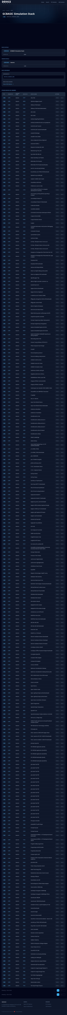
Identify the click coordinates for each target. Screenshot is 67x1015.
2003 (24, 739)
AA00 (24, 925)
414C (24, 112)
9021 (24, 212)
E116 (24, 313)
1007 (24, 295)
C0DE (24, 533)
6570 (24, 444)
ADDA (24, 601)
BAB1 (24, 309)
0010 (24, 817)
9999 (24, 894)
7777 (24, 198)
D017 (24, 316)
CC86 (24, 583)
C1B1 (24, 186)
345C (24, 530)
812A (24, 260)
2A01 (24, 657)
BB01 (24, 515)
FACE (24, 854)
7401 (24, 150)
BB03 (24, 508)
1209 (9, 97)
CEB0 (24, 519)
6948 (24, 671)
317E (24, 205)
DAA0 (24, 267)
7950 (24, 757)
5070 (24, 954)
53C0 (24, 901)
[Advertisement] (33, 33)
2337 (24, 97)
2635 (24, 929)
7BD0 (24, 824)
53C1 (24, 897)
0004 (24, 775)
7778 (24, 202)
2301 (24, 494)
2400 (24, 743)
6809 (24, 975)
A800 (24, 957)
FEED (24, 847)
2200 (24, 288)
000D (24, 806)
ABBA (24, 209)
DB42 (24, 274)
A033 (24, 133)
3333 (24, 559)
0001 (24, 764)
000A (24, 796)
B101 (24, 440)
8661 (24, 843)
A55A (24, 342)
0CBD (24, 122)
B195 (24, 338)
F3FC (24, 281)
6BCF (24, 157)
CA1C (24, 537)
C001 (24, 238)
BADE (24, 915)
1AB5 (24, 126)
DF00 (24, 248)
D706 (24, 939)
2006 (24, 366)
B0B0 (24, 636)
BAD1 (24, 381)
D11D (24, 544)
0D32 (24, 678)
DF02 (24, 245)
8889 (24, 164)
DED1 (24, 580)
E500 (24, 377)
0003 (24, 771)
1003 (24, 426)
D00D (24, 640)
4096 (24, 234)
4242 (24, 548)
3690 (24, 522)
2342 (24, 119)
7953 (24, 750)
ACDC (24, 370)
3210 (24, 717)
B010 (24, 437)
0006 (24, 782)
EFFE (24, 302)
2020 (24, 178)
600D (24, 576)
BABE (24, 171)
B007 (24, 552)
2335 (24, 827)
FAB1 (24, 725)
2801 (24, 320)
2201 (24, 292)
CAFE (24, 395)
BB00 (24, 512)
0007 (24, 785)
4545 (24, 943)
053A (24, 388)
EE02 (24, 330)
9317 (24, 968)
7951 (24, 746)
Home (42, 2)
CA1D (24, 540)
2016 (24, 223)
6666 (24, 978)
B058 (24, 633)
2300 (24, 498)
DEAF (24, 216)
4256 (24, 227)
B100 (24, 862)
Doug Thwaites (19, 1011)
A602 (24, 876)
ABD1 (24, 710)
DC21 (24, 345)
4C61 (24, 608)
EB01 (24, 880)
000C (24, 803)
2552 (24, 850)
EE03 (24, 327)
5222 (24, 982)
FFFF (24, 566)
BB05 (24, 501)
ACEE (24, 693)
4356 (24, 231)
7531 (24, 839)
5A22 (24, 398)
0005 (24, 778)
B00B (24, 219)
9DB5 (24, 729)
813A (24, 594)
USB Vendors (62, 2)
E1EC (24, 349)
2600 (24, 573)
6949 (24, 668)
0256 (24, 904)
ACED (24, 696)
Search (47, 2)
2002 (24, 736)
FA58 (24, 108)
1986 (24, 277)
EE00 (24, 334)
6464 (24, 306)
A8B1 (24, 412)
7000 (24, 911)
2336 (24, 831)
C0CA (24, 459)
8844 (24, 664)
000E (24, 810)
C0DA (24, 643)
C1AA (24, 858)
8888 (24, 161)
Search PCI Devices (28, 1004)
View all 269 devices (8, 84)
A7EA (24, 136)
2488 (24, 732)
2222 (24, 562)
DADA (24, 869)
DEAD (24, 182)
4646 (24, 950)
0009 (24, 792)
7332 (24, 256)
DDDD (24, 961)
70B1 (24, 971)
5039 (24, 352)
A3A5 (24, 626)
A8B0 (24, 409)
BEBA (24, 922)
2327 (24, 466)
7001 (24, 908)
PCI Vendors (54, 2)
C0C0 (24, 374)
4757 (24, 194)
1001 (24, 416)
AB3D (24, 101)
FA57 (24, 104)
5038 (24, 356)
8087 (24, 615)
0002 (24, 767)
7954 (24, 753)
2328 (24, 470)
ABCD (24, 890)
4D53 (24, 611)
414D (24, 115)
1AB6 (24, 129)
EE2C (24, 456)
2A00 (24, 661)
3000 (24, 569)
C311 (24, 154)
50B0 (24, 168)
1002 (24, 433)
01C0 (24, 402)
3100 (24, 714)
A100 (24, 491)
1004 (24, 423)
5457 (24, 707)
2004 (24, 363)
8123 (24, 263)
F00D (24, 883)
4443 (24, 452)
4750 (24, 190)
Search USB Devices (28, 1006)
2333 (24, 473)
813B (24, 597)
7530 (24, 835)
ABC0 (24, 682)
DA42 (24, 270)
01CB (24, 405)
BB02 (24, 505)
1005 (24, 419)
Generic (7, 10)
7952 (24, 760)
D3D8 (24, 284)
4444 (24, 448)
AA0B (24, 685)
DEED (24, 555)
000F (24, 813)
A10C (24, 487)
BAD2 (24, 384)
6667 (24, 918)
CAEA (24, 700)
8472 (24, 932)
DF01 (24, 241)
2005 (24, 359)
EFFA (24, 299)
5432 (24, 703)
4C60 (24, 604)
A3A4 (24, 622)
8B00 (24, 873)
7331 (24, 252)
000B (24, 799)
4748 (24, 484)
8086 (24, 619)
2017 (24, 147)
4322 (24, 647)
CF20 (24, 947)
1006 (24, 430)
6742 (24, 675)
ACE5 (24, 936)
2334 (24, 477)
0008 (24, 789)
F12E (24, 590)
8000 (24, 143)
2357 (24, 480)
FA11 (24, 654)
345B (24, 526)
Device (62, 97)
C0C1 (24, 587)
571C (24, 964)
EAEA (24, 820)
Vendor (57, 97)
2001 (24, 721)
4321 (24, 650)
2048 (24, 391)
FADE (24, 689)
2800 (24, 323)
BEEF (24, 629)
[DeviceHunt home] (6, 2)
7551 (24, 985)
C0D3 (24, 887)
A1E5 (24, 140)
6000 (24, 865)
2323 (24, 175)
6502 (24, 463)
